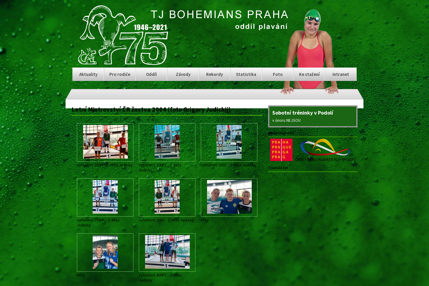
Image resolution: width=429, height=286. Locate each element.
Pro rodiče (119, 74)
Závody (183, 74)
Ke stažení (309, 74)
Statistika (246, 74)
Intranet (340, 74)
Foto (278, 74)
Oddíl (151, 74)
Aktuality (88, 74)
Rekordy (214, 74)
